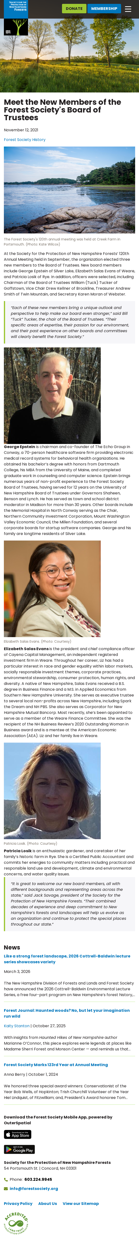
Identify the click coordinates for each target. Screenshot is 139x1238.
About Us (47, 1203)
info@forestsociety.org (34, 1188)
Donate (74, 8)
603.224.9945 (38, 1179)
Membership (104, 8)
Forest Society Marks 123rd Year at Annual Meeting (56, 1065)
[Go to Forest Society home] (16, 17)
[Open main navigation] (128, 8)
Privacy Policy (18, 1203)
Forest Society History (25, 139)
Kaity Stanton (17, 1026)
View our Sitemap (81, 1203)
